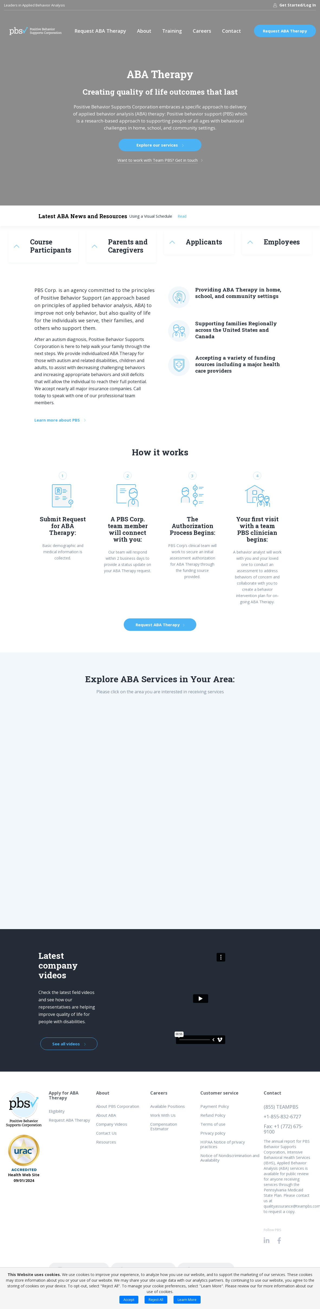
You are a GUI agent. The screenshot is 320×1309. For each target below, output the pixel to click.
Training (172, 31)
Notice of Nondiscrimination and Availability (229, 1158)
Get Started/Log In (294, 5)
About (144, 31)
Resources (106, 1142)
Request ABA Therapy (100, 31)
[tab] (43, 246)
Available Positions (167, 1106)
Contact (231, 31)
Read (182, 216)
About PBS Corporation (117, 1106)
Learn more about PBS (60, 420)
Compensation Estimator (163, 1126)
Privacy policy (213, 1133)
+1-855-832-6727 (282, 1116)
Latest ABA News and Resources (82, 216)
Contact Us (106, 1133)
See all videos (69, 1043)
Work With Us (163, 1115)
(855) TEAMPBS (281, 1106)
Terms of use (213, 1124)
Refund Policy (213, 1115)
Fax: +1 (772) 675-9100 (283, 1129)
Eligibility (57, 1111)
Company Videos (111, 1124)
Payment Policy (214, 1106)
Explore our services (160, 145)
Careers (202, 31)
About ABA (106, 1115)
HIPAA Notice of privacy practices (222, 1144)
